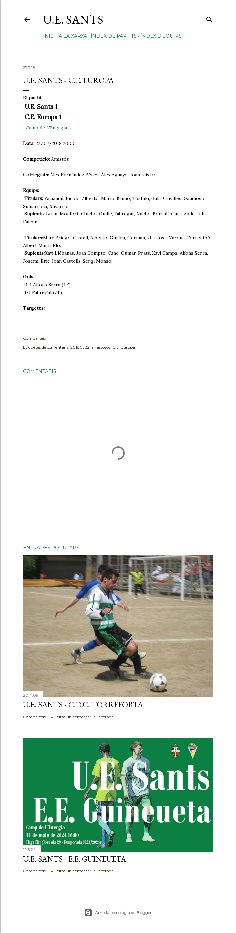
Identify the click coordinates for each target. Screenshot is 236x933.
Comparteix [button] (34, 338)
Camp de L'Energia (46, 128)
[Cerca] (209, 18)
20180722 (79, 347)
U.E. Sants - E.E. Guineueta (74, 859)
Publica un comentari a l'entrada (82, 716)
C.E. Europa (123, 347)
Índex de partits (114, 36)
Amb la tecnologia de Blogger (118, 913)
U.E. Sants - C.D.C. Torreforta (83, 704)
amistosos (100, 347)
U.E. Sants (73, 19)
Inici (49, 36)
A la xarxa (73, 36)
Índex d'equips (161, 36)
